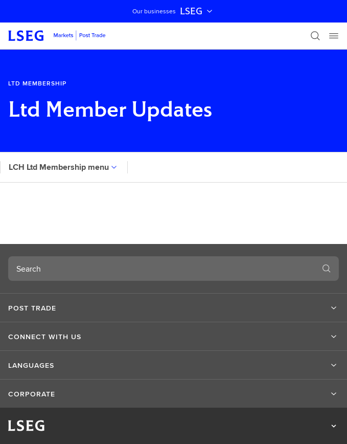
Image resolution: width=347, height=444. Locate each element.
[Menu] (334, 36)
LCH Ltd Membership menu (64, 167)
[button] (173, 308)
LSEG (197, 11)
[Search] (315, 36)
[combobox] (161, 268)
